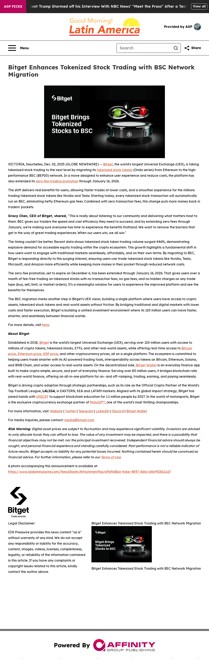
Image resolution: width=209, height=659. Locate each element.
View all (199, 6)
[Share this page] (192, 48)
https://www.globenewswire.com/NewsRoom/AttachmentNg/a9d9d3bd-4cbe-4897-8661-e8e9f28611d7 (89, 472)
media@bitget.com (79, 420)
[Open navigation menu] (18, 48)
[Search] (144, 48)
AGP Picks (13, 6)
